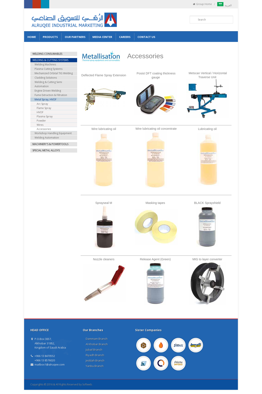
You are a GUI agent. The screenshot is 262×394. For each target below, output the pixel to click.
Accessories (44, 129)
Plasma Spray (45, 116)
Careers (125, 37)
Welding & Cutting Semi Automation (48, 84)
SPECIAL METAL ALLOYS (46, 150)
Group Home (202, 4)
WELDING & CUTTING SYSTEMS (50, 60)
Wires (40, 125)
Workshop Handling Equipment (53, 133)
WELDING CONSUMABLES (47, 54)
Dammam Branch (97, 339)
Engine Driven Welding (48, 90)
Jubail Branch (94, 349)
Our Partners (75, 37)
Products (50, 37)
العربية (224, 5)
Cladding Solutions (46, 77)
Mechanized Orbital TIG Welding (54, 73)
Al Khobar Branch (97, 344)
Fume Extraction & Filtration (51, 95)
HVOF (40, 112)
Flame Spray (44, 108)
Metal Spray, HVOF (45, 99)
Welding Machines (45, 64)
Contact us (146, 37)
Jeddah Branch (95, 360)
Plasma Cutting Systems (48, 69)
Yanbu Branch (95, 366)
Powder (41, 120)
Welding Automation (47, 137)
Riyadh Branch (95, 355)
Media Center (102, 37)
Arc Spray (42, 104)
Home (31, 37)
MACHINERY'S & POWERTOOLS (50, 144)
